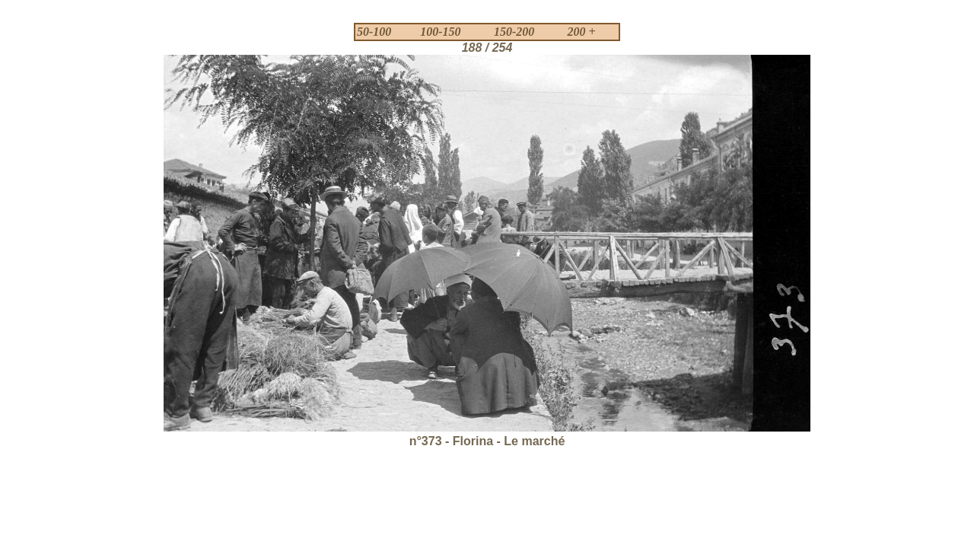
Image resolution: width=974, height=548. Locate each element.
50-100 (374, 31)
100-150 (440, 31)
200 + (582, 31)
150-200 (514, 31)
